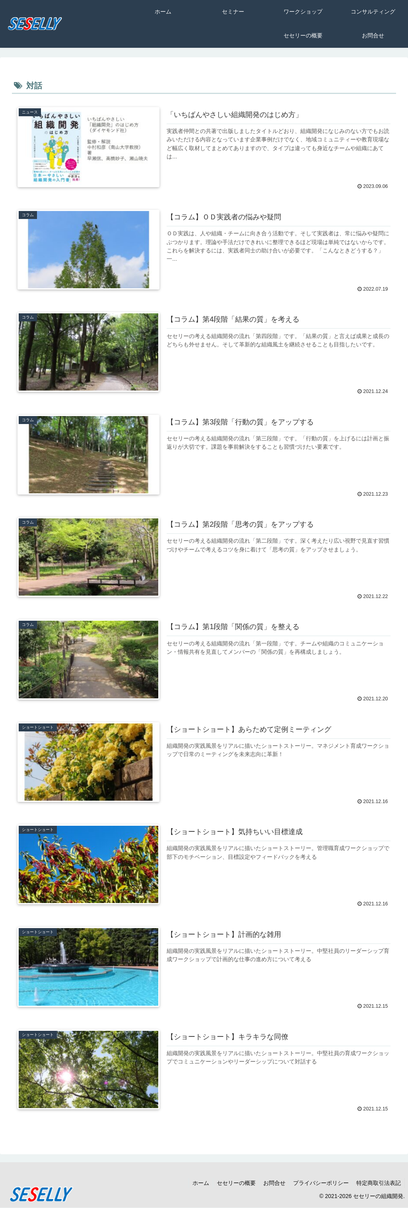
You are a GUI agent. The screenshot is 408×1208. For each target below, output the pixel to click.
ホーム (197, 1183)
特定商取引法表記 (378, 1183)
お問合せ (272, 1183)
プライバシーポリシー (320, 1183)
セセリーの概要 (233, 1183)
